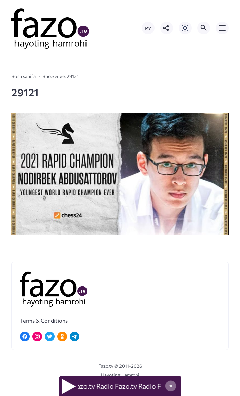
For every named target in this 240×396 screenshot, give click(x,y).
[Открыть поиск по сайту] (203, 28)
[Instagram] (37, 336)
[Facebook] (25, 336)
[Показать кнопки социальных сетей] (166, 28)
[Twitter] (50, 336)
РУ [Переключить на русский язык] (148, 28)
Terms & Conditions (44, 320)
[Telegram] (74, 336)
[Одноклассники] (62, 336)
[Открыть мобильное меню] (222, 28)
